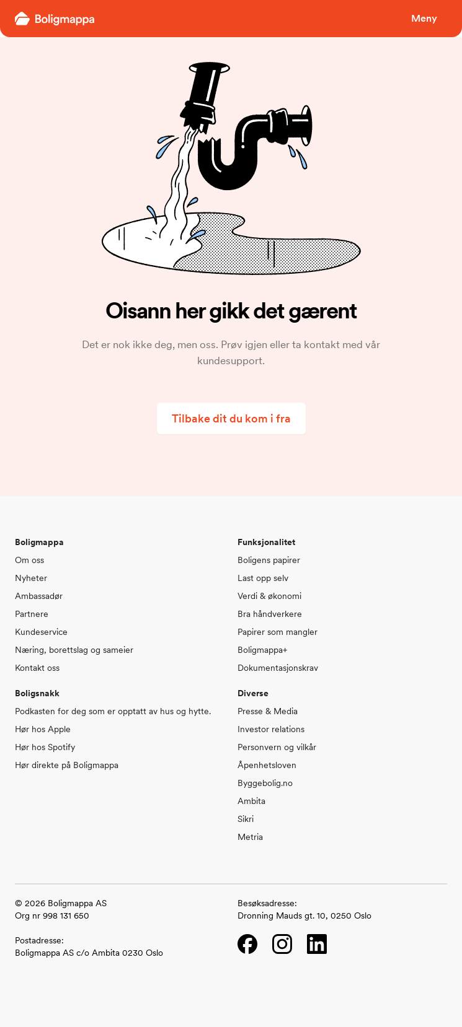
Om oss (29, 560)
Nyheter (31, 578)
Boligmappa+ (262, 650)
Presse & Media (268, 711)
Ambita (251, 801)
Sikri (246, 819)
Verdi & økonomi (269, 596)
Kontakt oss (37, 668)
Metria (250, 837)
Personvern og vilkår (277, 747)
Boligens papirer (269, 560)
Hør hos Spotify (45, 747)
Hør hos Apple (43, 729)
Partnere (31, 614)
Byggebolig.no (265, 783)
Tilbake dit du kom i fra (231, 418)
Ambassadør (39, 596)
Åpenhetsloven (267, 765)
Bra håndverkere (270, 614)
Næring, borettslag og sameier (74, 650)
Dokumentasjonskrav (278, 668)
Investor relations (271, 729)
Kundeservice (41, 632)
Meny (424, 18)
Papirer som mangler (278, 632)
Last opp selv (263, 578)
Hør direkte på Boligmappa (66, 765)
